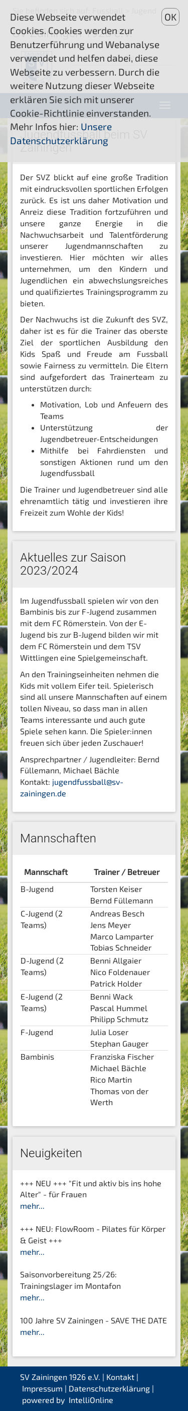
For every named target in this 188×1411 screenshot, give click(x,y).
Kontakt (120, 1376)
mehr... (32, 1205)
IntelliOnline (91, 1399)
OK (170, 17)
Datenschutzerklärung (109, 1388)
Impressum (42, 1388)
